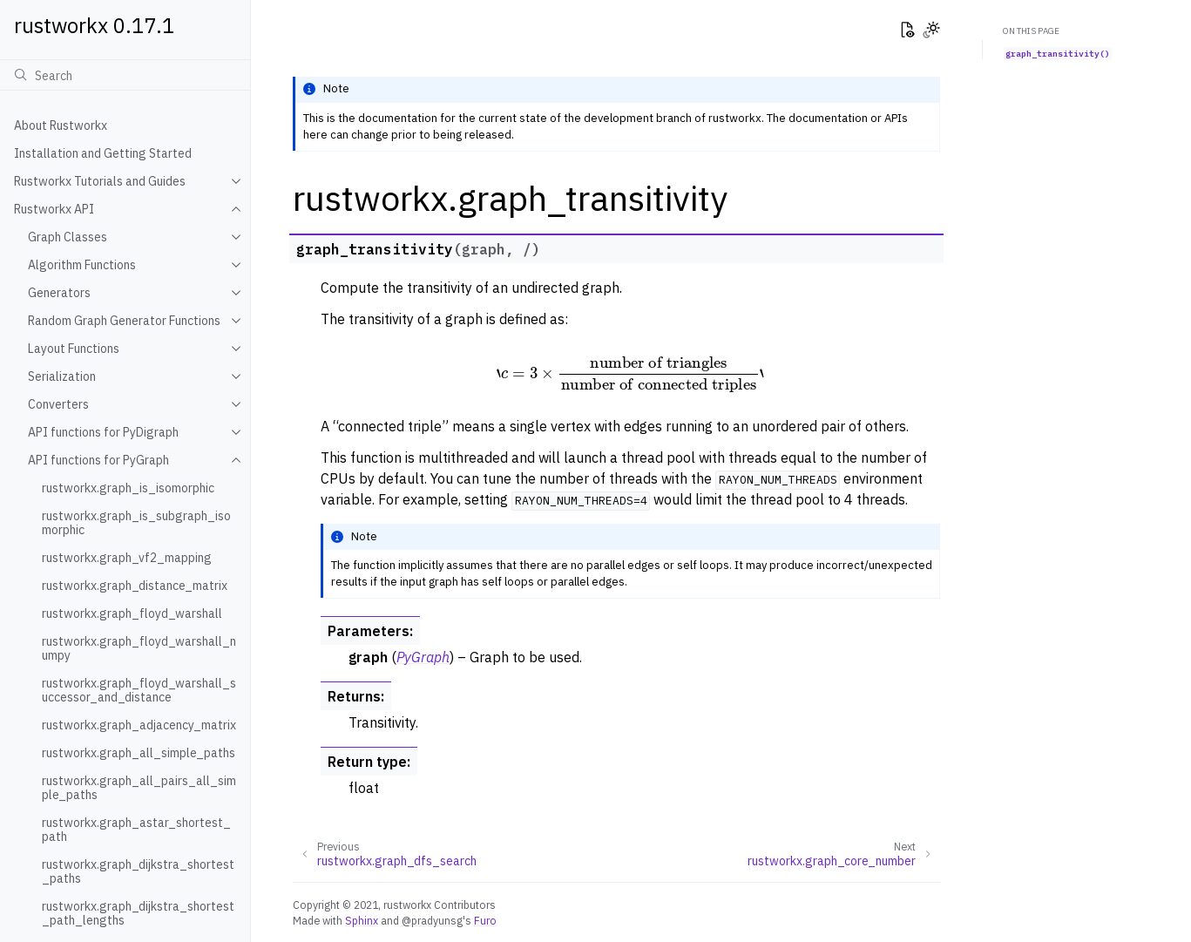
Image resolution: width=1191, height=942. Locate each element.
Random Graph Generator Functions (124, 321)
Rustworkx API (54, 209)
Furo (485, 920)
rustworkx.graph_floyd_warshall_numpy (139, 648)
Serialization (62, 376)
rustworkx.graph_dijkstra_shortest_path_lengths (138, 913)
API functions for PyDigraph (103, 432)
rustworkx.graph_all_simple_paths (138, 753)
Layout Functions (73, 348)
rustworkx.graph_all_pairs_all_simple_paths (139, 788)
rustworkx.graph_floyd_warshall (132, 613)
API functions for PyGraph (98, 460)
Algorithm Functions (82, 265)
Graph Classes (67, 237)
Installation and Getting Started (103, 153)
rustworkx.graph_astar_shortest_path (136, 829)
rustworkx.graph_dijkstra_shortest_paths (138, 871)
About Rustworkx (60, 125)
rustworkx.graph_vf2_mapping (127, 558)
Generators (59, 293)
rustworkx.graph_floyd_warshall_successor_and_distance (139, 690)
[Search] (125, 75)
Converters (58, 404)
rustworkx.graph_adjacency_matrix (139, 725)
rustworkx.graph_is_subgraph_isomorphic (136, 523)
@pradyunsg (432, 920)
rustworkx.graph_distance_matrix (134, 585)
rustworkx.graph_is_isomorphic (128, 488)
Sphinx (361, 920)
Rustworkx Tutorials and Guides (100, 181)
